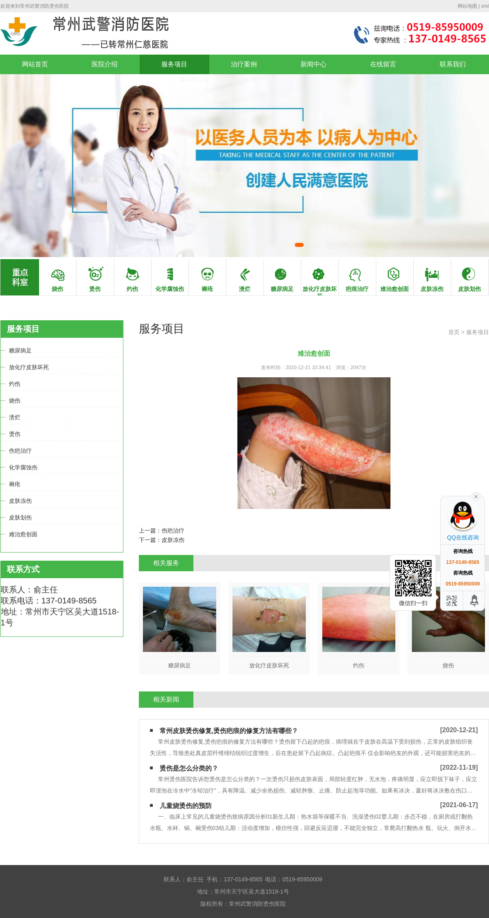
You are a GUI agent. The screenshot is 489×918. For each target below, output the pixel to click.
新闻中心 (313, 64)
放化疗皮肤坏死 (29, 367)
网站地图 (467, 6)
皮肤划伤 (20, 517)
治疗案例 (244, 64)
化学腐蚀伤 (23, 467)
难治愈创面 (23, 534)
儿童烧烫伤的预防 (186, 805)
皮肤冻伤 (20, 501)
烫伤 (14, 434)
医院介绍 (105, 64)
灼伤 (14, 384)
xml (485, 6)
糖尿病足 (20, 350)
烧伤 (14, 400)
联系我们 (453, 64)
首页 (454, 332)
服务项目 (174, 64)
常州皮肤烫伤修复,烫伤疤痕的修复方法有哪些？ (229, 730)
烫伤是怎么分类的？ (189, 768)
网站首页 (35, 64)
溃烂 (14, 417)
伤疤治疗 (20, 450)
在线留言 (383, 64)
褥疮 (14, 484)
